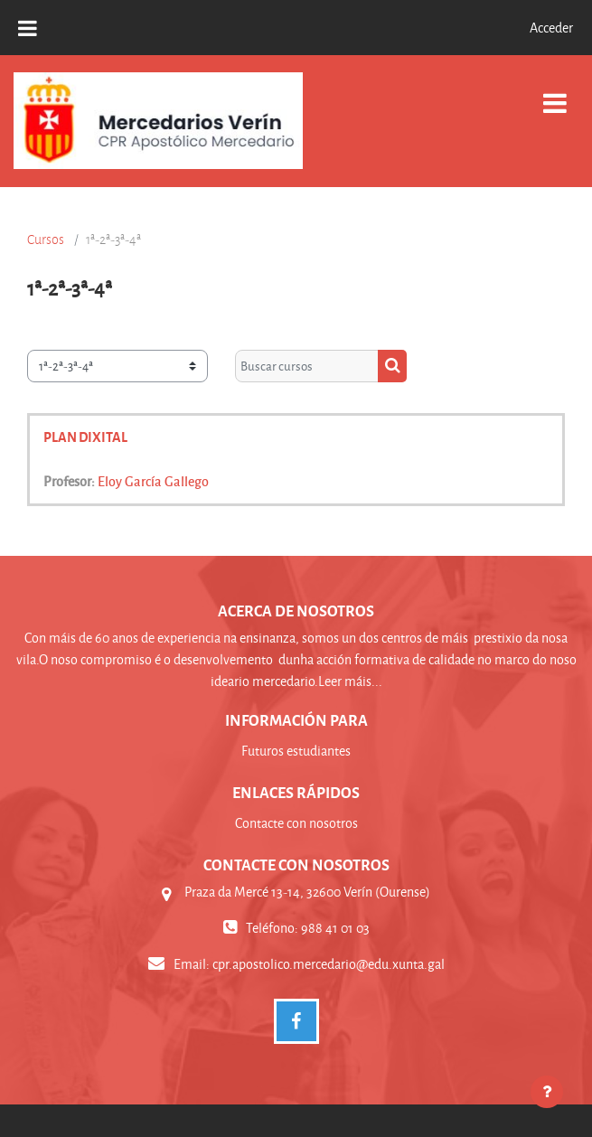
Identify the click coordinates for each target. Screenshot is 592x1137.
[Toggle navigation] (554, 93)
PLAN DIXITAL (85, 436)
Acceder (551, 27)
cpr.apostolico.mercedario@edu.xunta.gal (328, 963)
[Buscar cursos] (307, 366)
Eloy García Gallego (153, 481)
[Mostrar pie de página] (547, 1092)
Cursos (45, 239)
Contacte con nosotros (296, 822)
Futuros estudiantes (296, 750)
